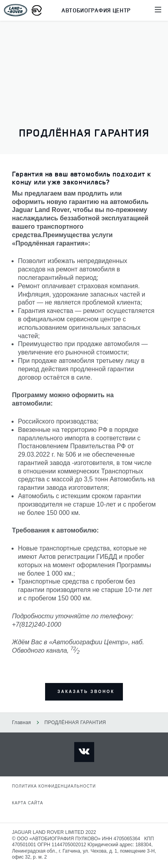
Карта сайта (27, 803)
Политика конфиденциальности (54, 786)
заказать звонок (86, 691)
